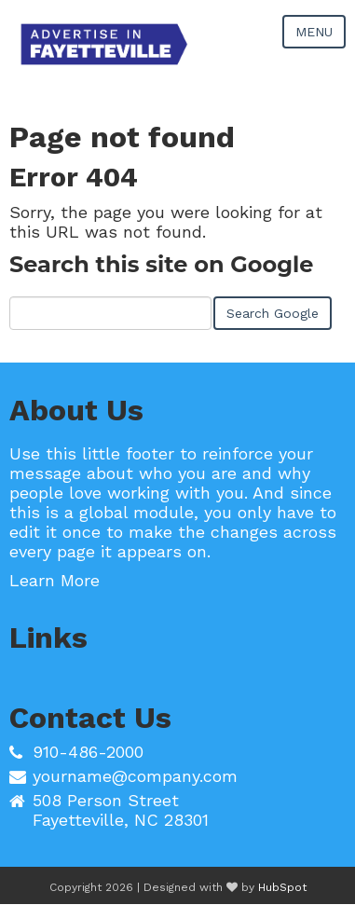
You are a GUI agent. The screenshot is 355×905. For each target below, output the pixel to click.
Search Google (272, 313)
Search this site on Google (161, 264)
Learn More (54, 580)
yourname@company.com (135, 776)
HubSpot (282, 887)
